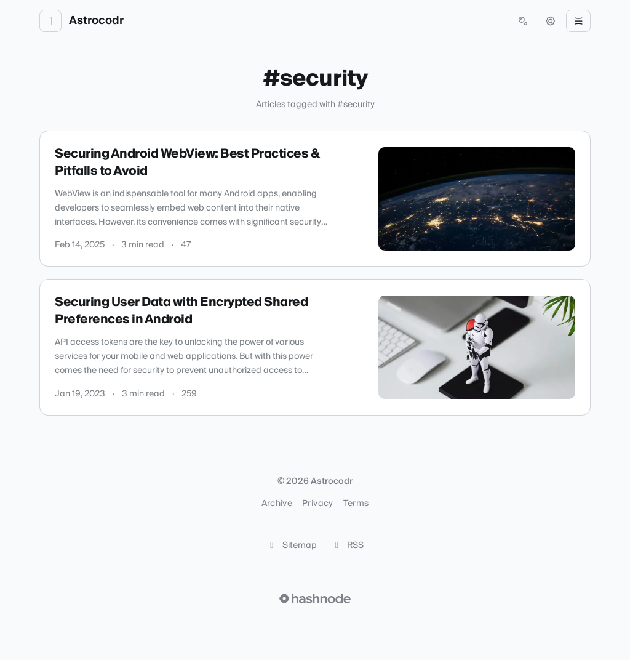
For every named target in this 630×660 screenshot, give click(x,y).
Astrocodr (96, 21)
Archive (276, 503)
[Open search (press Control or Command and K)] (523, 21)
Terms (356, 503)
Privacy (317, 503)
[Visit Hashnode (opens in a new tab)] (315, 598)
